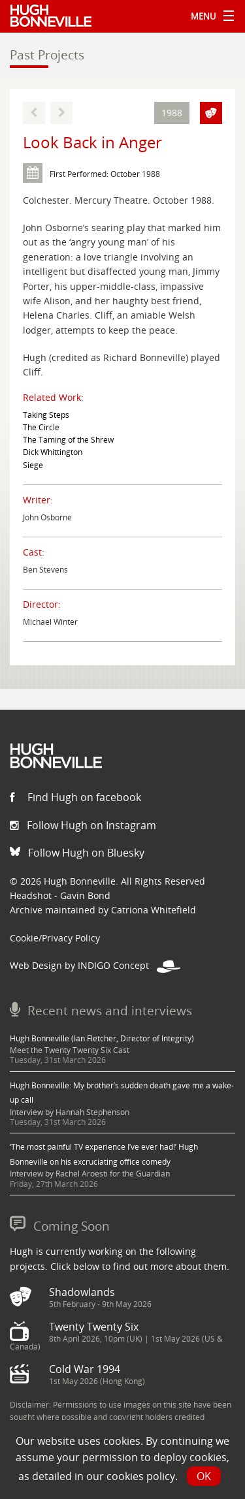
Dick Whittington (52, 452)
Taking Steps (46, 414)
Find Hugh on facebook (75, 797)
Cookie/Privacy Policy (55, 938)
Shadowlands (82, 1292)
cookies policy (140, 1476)
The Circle (41, 427)
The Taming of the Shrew (68, 439)
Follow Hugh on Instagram (83, 825)
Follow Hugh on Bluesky (77, 852)
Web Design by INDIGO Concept (95, 965)
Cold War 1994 (84, 1369)
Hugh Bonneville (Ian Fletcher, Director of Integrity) (102, 1038)
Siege (33, 465)
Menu (209, 16)
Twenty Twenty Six (94, 1326)
